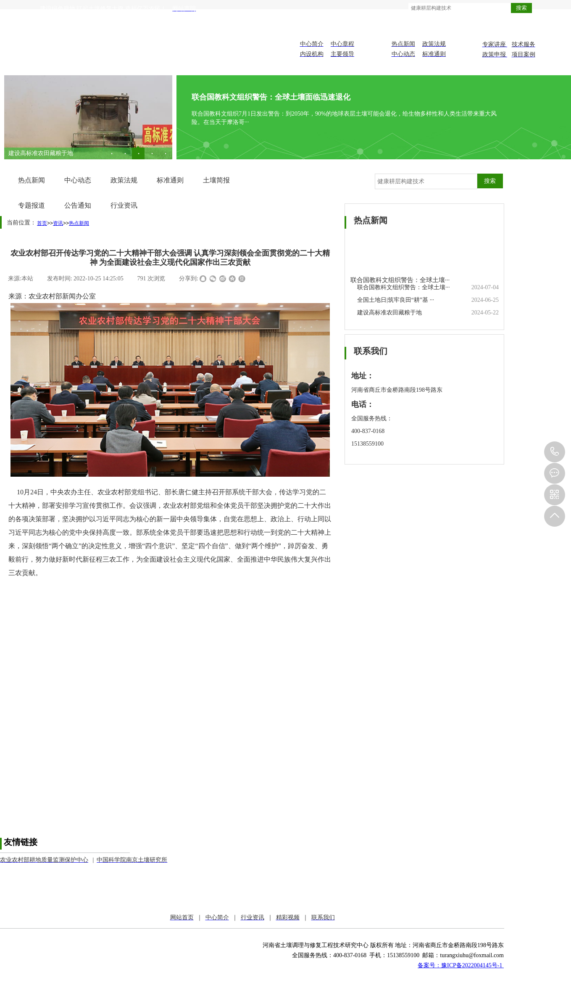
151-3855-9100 (554, 451)
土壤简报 (216, 180)
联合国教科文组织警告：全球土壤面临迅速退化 (271, 97)
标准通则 (170, 180)
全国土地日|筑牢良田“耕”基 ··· (46, 153)
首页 (42, 223)
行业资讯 (124, 205)
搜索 (521, 8)
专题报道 (31, 205)
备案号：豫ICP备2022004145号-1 (461, 965)
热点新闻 (31, 180)
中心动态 (77, 180)
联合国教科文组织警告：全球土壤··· (400, 280)
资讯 (58, 223)
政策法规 (124, 180)
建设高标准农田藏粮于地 (389, 312)
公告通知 (77, 205)
